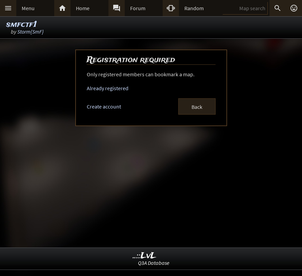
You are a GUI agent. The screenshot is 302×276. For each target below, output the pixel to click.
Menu (28, 8)
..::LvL (144, 256)
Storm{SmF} (30, 31)
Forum (137, 8)
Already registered (107, 88)
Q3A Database (153, 262)
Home (82, 8)
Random (194, 8)
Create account (104, 106)
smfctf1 (21, 25)
